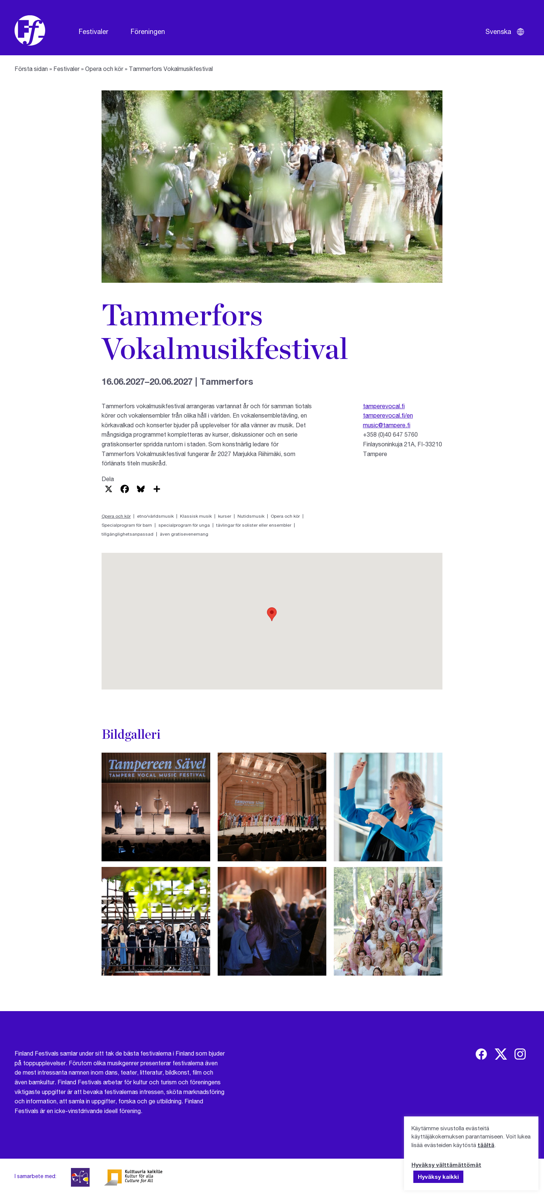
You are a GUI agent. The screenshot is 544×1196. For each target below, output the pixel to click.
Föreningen (148, 31)
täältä (486, 1144)
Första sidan (31, 68)
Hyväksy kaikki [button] (438, 1176)
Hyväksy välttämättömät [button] (446, 1164)
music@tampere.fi (386, 424)
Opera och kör (104, 68)
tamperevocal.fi (384, 405)
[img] (481, 1054)
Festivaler (93, 31)
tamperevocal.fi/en (388, 415)
